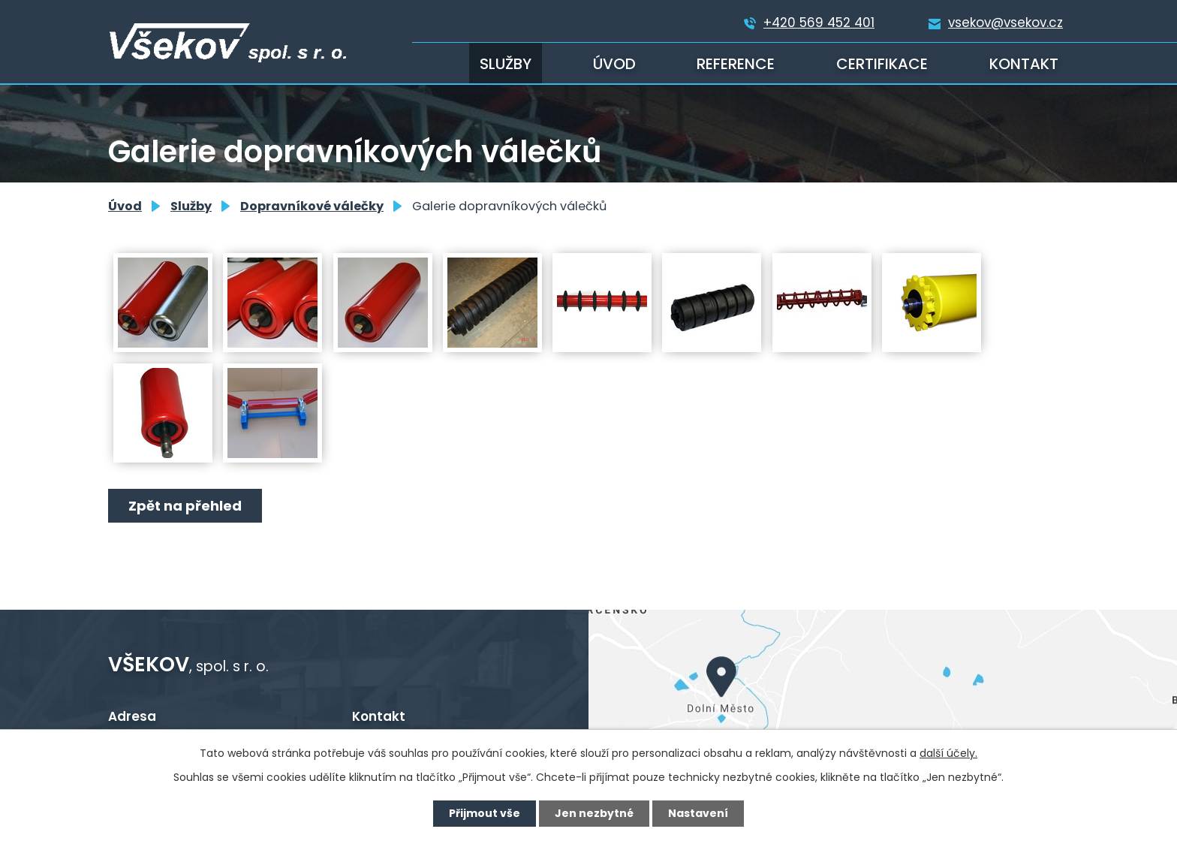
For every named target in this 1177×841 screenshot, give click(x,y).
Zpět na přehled (185, 505)
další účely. (948, 753)
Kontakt (1023, 63)
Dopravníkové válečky (312, 206)
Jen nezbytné (594, 813)
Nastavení (698, 813)
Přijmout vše (484, 813)
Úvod (614, 63)
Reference (736, 63)
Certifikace (882, 63)
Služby (505, 63)
